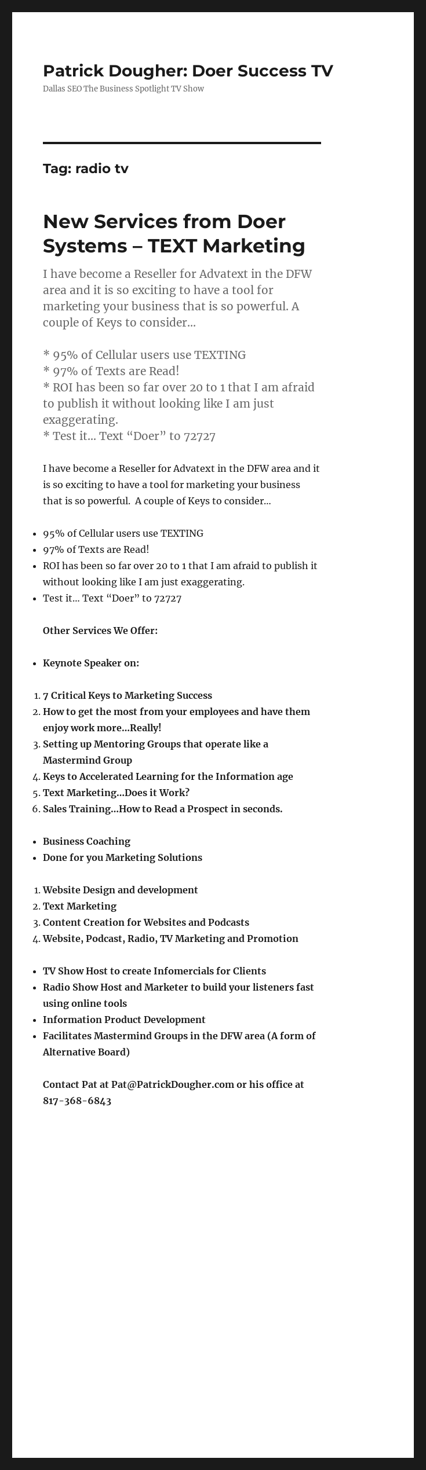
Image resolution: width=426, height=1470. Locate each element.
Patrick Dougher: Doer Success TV (188, 70)
